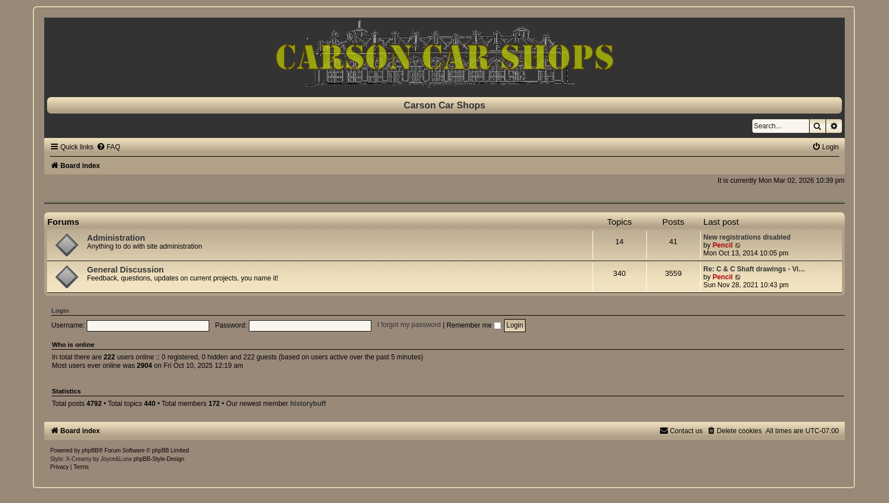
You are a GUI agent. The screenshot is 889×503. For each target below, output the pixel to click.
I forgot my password (409, 325)
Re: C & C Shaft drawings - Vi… (755, 269)
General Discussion (125, 269)
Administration (116, 237)
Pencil (723, 245)
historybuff (308, 404)
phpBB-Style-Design (158, 459)
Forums (63, 222)
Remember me (473, 325)
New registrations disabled (747, 237)
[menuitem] (108, 147)
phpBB (90, 450)
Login (60, 310)
